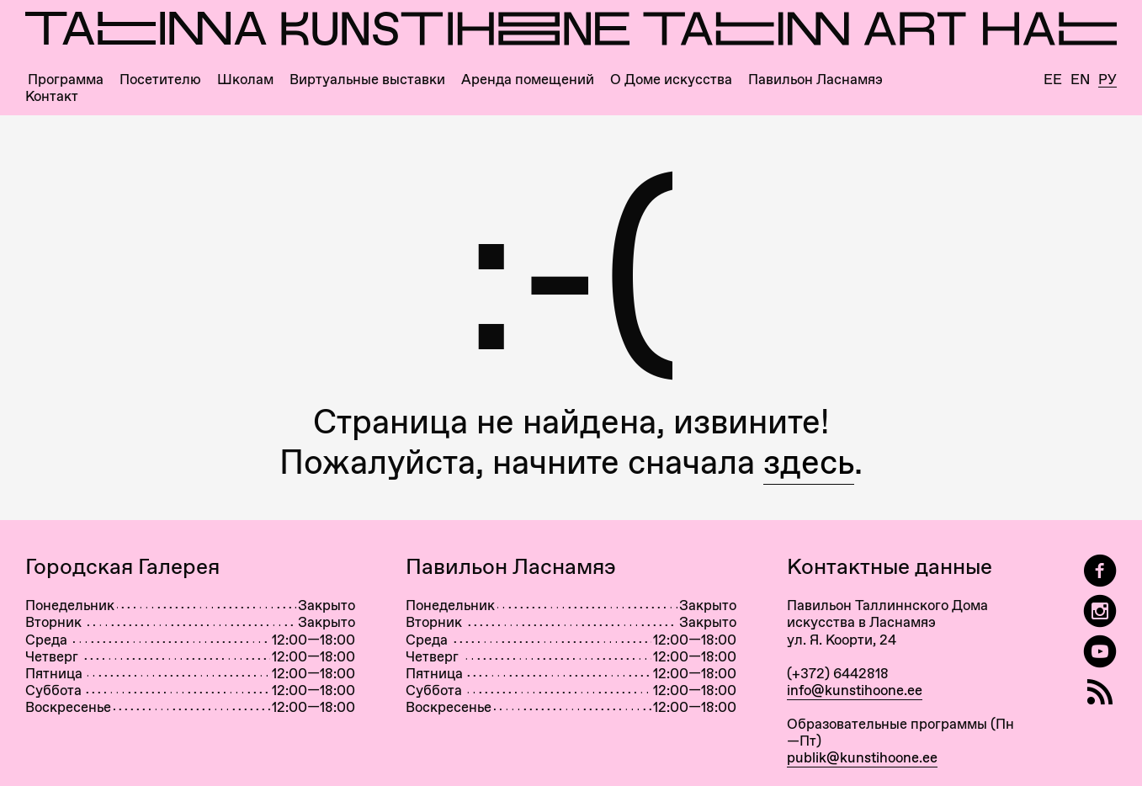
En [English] (1080, 79)
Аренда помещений (527, 79)
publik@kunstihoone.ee (862, 757)
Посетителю (160, 79)
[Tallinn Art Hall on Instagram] (1100, 611)
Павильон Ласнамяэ (815, 79)
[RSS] (1100, 692)
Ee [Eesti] (1053, 79)
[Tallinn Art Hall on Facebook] (1100, 571)
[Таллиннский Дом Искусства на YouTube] (1100, 652)
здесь (808, 461)
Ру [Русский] (1107, 80)
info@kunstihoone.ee (854, 690)
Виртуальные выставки (367, 79)
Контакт (51, 96)
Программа (66, 79)
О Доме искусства (671, 79)
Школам (245, 79)
